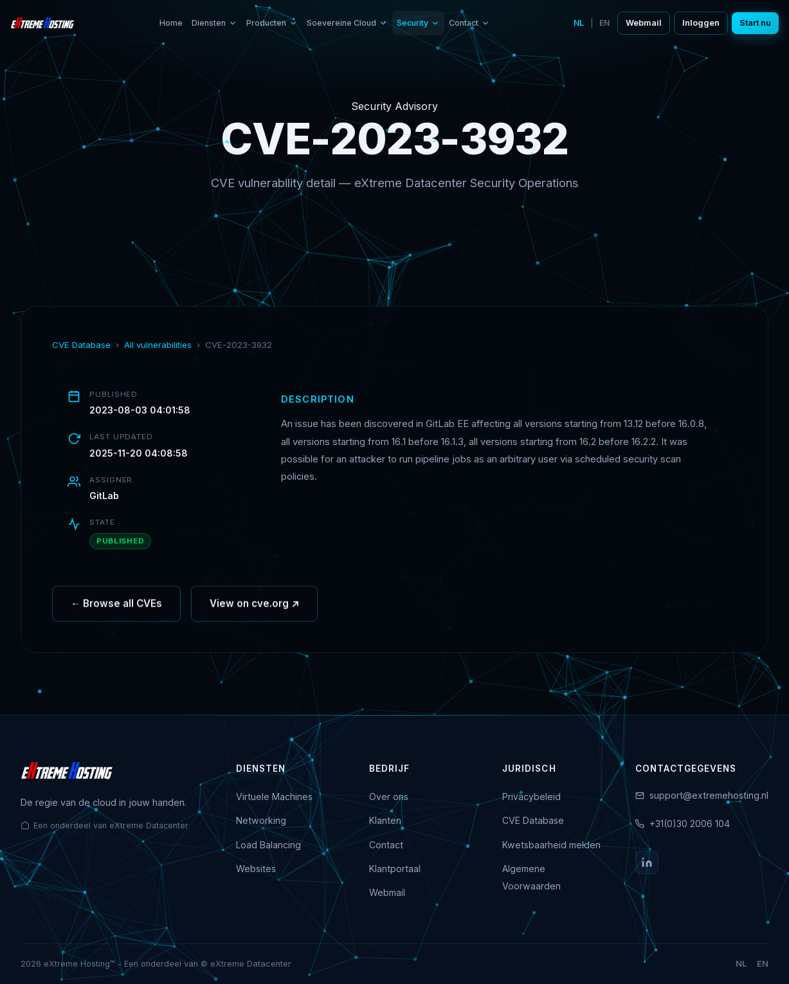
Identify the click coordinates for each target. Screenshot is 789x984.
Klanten (385, 820)
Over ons (388, 796)
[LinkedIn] (646, 862)
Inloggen (701, 23)
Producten (272, 23)
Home (171, 23)
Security (418, 23)
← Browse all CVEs (116, 607)
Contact (469, 23)
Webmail (644, 23)
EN (604, 23)
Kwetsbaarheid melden (551, 844)
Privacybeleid (531, 796)
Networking (261, 820)
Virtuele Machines (274, 796)
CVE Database (81, 345)
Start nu (755, 23)
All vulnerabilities (158, 345)
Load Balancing (268, 844)
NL (579, 23)
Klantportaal (395, 868)
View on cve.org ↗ (254, 607)
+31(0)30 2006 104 (689, 823)
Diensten (214, 23)
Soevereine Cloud (347, 23)
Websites (256, 868)
